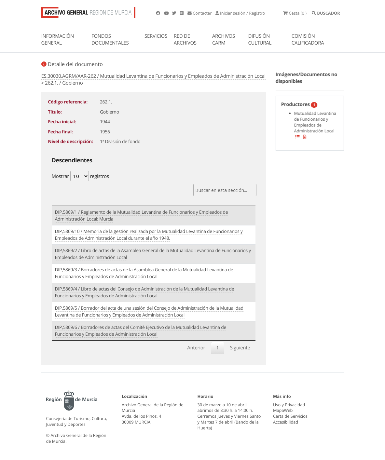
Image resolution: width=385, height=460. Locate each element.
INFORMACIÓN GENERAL (57, 39)
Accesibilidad (285, 422)
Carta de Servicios (290, 416)
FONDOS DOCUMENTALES (110, 39)
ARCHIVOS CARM (223, 39)
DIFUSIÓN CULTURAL (259, 39)
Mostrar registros (80, 176)
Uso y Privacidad (289, 405)
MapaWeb (283, 410)
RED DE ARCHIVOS (185, 39)
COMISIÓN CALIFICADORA (308, 39)
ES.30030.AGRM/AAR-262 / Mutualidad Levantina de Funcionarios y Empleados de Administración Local (153, 76)
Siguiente (240, 348)
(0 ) (295, 13)
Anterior (196, 348)
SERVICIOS (155, 36)
